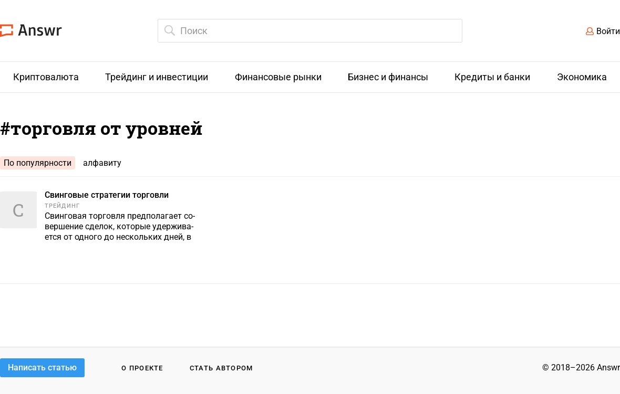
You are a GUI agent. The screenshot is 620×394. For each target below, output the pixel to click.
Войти (608, 31)
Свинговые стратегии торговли (107, 195)
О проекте (142, 368)
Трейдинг (62, 206)
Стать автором (221, 368)
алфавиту (102, 163)
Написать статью (42, 367)
